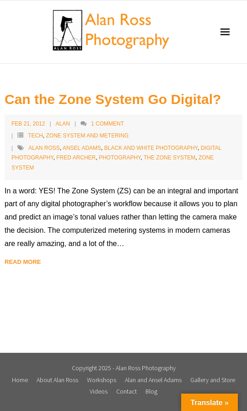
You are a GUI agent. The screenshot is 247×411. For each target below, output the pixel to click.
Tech (35, 135)
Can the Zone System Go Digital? (113, 99)
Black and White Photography (151, 148)
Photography (120, 157)
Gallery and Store (212, 380)
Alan (63, 124)
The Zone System (169, 157)
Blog (151, 391)
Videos (98, 391)
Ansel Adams (82, 148)
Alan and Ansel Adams (153, 380)
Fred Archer (76, 157)
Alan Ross (44, 148)
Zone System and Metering (87, 135)
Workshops (101, 380)
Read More (23, 261)
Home (20, 380)
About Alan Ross (57, 380)
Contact (126, 391)
